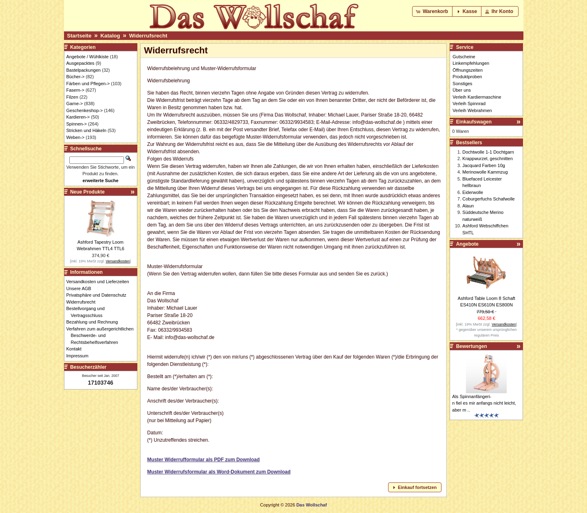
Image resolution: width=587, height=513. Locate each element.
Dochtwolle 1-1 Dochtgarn (488, 152)
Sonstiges (462, 83)
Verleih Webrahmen (472, 110)
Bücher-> (75, 76)
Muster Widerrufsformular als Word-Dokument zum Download (219, 472)
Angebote (467, 244)
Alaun (468, 205)
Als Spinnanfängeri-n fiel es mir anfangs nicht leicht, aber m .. (484, 403)
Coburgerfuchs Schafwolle (488, 198)
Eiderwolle (472, 192)
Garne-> (74, 103)
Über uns (461, 90)
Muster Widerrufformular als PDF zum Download (203, 459)
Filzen (72, 97)
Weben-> (75, 137)
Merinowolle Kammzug (485, 172)
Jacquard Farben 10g (483, 165)
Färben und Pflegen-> (88, 83)
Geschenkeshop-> (84, 110)
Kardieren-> (78, 116)
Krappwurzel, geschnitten (487, 158)
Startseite (79, 36)
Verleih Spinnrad (468, 103)
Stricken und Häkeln (86, 130)
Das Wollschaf (311, 504)
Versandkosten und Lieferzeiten (100, 281)
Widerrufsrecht (148, 36)
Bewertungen (471, 346)
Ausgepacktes (80, 63)
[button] (432, 11)
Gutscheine (463, 56)
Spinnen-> (76, 123)
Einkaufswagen (474, 122)
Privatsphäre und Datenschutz (98, 295)
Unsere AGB (81, 288)
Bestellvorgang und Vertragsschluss (88, 312)
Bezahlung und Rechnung (94, 321)
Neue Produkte (87, 192)
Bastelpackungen (83, 70)
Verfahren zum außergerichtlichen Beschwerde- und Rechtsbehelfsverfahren (102, 335)
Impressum (79, 355)
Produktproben (467, 76)
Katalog (110, 36)
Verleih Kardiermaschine (476, 97)
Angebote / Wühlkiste (87, 56)
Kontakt (76, 348)
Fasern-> (75, 90)
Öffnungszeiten (467, 70)
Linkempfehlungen (470, 63)
